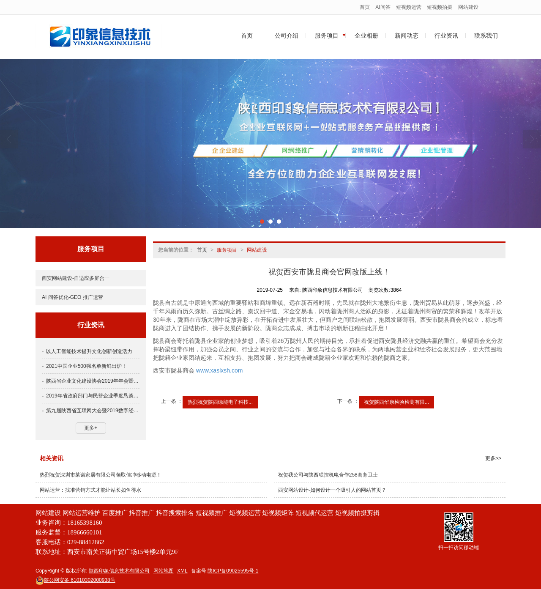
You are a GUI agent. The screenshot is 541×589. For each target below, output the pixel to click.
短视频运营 (408, 7)
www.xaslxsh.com (219, 370)
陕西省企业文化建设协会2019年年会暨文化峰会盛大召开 (92, 381)
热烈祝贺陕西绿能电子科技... (220, 402)
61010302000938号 (75, 580)
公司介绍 (286, 35)
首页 (365, 7)
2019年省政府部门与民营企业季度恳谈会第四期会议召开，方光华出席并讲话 (92, 396)
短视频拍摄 (439, 7)
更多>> (493, 458)
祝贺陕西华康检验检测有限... (396, 402)
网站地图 (163, 571)
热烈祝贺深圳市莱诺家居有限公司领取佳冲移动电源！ (100, 475)
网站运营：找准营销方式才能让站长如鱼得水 (90, 490)
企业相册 (366, 35)
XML (182, 571)
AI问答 (382, 7)
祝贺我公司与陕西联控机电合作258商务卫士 (328, 475)
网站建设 (468, 7)
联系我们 (486, 35)
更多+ (90, 428)
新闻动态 (406, 35)
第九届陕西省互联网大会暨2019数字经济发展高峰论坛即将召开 (92, 411)
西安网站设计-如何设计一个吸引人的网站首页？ (332, 490)
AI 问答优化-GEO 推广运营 (72, 297)
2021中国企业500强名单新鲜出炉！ (86, 366)
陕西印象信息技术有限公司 (119, 571)
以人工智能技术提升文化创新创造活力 (89, 351)
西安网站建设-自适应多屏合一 (75, 278)
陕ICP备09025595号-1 (233, 571)
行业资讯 (446, 35)
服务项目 (327, 35)
